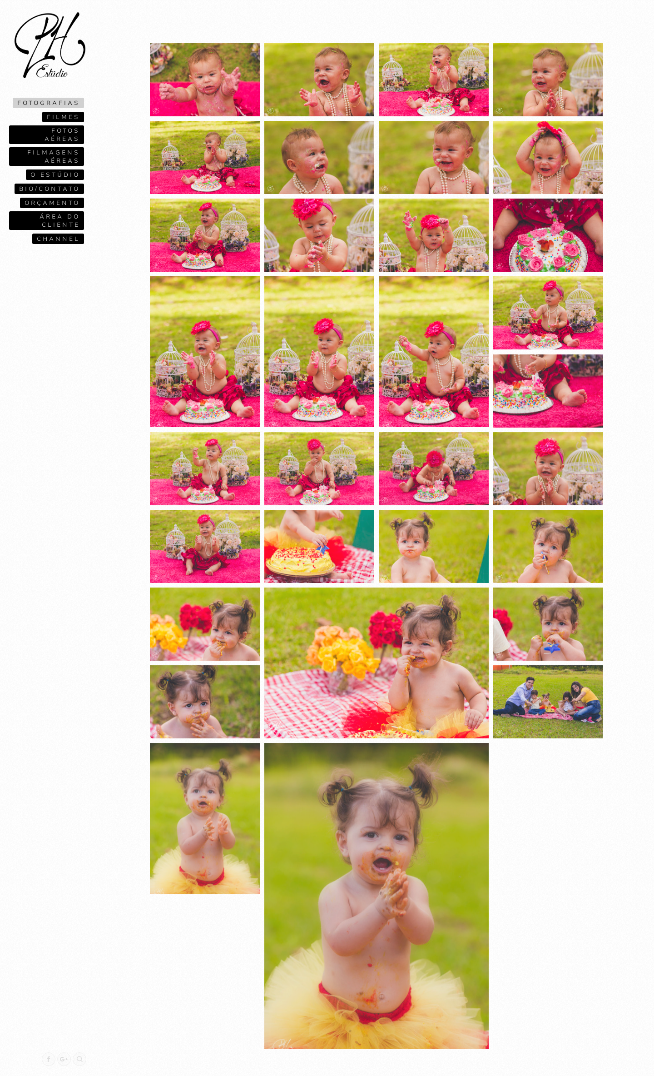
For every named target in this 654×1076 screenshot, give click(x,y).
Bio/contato (49, 189)
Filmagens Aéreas (53, 157)
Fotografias (48, 103)
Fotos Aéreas (62, 135)
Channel (58, 239)
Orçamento (52, 203)
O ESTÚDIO (55, 175)
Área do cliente (60, 221)
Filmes (63, 117)
